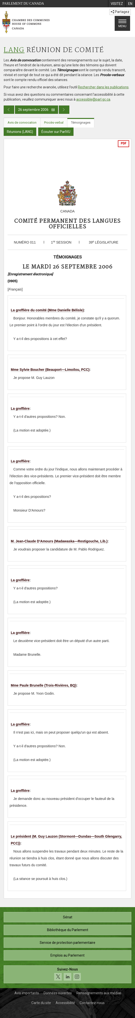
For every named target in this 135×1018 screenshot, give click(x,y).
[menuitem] (116, 3)
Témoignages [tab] (80, 122)
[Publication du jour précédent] (9, 109)
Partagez (120, 12)
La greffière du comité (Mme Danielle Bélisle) (47, 310)
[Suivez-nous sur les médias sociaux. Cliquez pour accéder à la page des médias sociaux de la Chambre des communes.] (67, 974)
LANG (14, 50)
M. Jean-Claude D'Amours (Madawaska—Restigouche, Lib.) (59, 541)
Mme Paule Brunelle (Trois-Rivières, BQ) (43, 685)
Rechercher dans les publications (103, 87)
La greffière (20, 408)
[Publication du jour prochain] (64, 109)
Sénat (67, 917)
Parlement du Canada (23, 3)
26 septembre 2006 (36, 110)
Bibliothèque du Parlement (67, 930)
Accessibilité (65, 1003)
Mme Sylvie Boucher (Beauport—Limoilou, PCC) (50, 370)
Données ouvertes (58, 993)
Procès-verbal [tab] (53, 122)
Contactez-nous (92, 1003)
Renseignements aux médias (99, 993)
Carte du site (41, 1003)
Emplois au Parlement (67, 955)
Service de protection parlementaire (67, 943)
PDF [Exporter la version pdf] (123, 143)
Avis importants (26, 993)
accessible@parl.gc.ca (93, 99)
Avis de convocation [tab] (22, 122)
